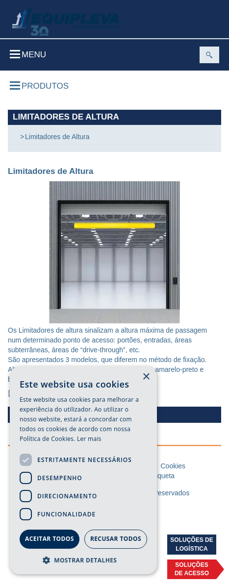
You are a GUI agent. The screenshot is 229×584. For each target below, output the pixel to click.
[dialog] (83, 470)
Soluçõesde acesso (192, 569)
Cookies (172, 466)
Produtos (39, 86)
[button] (83, 559)
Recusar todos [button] (115, 539)
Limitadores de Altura (57, 137)
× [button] (146, 377)
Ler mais (89, 439)
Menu (28, 54)
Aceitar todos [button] (49, 539)
